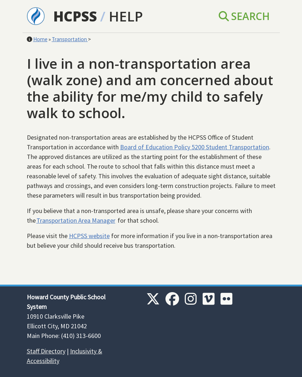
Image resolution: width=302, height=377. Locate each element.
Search (244, 16)
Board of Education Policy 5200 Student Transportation (194, 147)
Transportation (70, 39)
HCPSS (75, 16)
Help (126, 16)
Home (40, 39)
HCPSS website (89, 236)
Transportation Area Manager (75, 220)
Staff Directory (46, 351)
